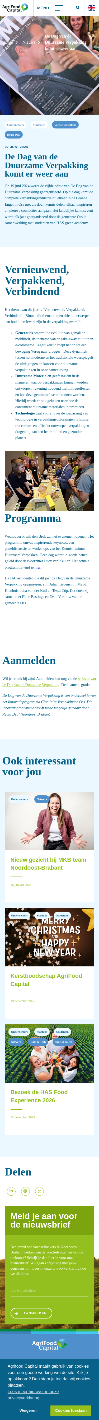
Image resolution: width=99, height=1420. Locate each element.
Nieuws (28, 42)
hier (37, 567)
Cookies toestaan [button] (71, 1410)
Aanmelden (33, 1314)
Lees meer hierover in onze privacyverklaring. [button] (33, 1394)
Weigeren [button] (28, 1410)
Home (7, 42)
